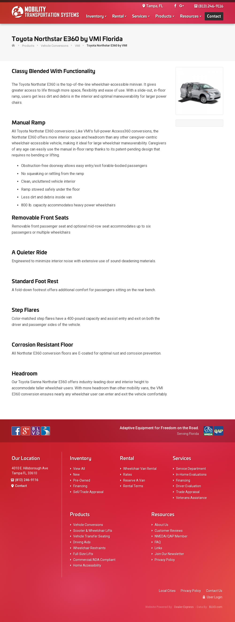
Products (163, 16)
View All (79, 469)
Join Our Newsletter (169, 554)
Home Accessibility (87, 565)
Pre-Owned (81, 480)
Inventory (95, 16)
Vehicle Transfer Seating (91, 536)
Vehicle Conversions (88, 525)
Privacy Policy (165, 560)
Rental (118, 16)
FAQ (158, 542)
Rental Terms (133, 486)
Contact (214, 16)
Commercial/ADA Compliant (94, 560)
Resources (189, 16)
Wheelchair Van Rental (140, 469)
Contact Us (214, 591)
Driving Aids (82, 542)
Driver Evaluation (188, 486)
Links (158, 548)
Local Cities (167, 591)
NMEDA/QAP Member (171, 536)
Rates (127, 474)
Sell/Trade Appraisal (88, 492)
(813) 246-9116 (208, 6)
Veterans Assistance (191, 498)
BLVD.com (215, 607)
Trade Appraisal (188, 492)
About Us (161, 525)
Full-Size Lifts (83, 554)
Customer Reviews (169, 531)
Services (139, 16)
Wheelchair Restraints (89, 548)
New (76, 474)
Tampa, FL (152, 5)
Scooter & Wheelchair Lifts (92, 531)
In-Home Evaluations (191, 474)
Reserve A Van (134, 480)
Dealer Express (184, 607)
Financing (80, 486)
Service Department (191, 469)
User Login (212, 597)
